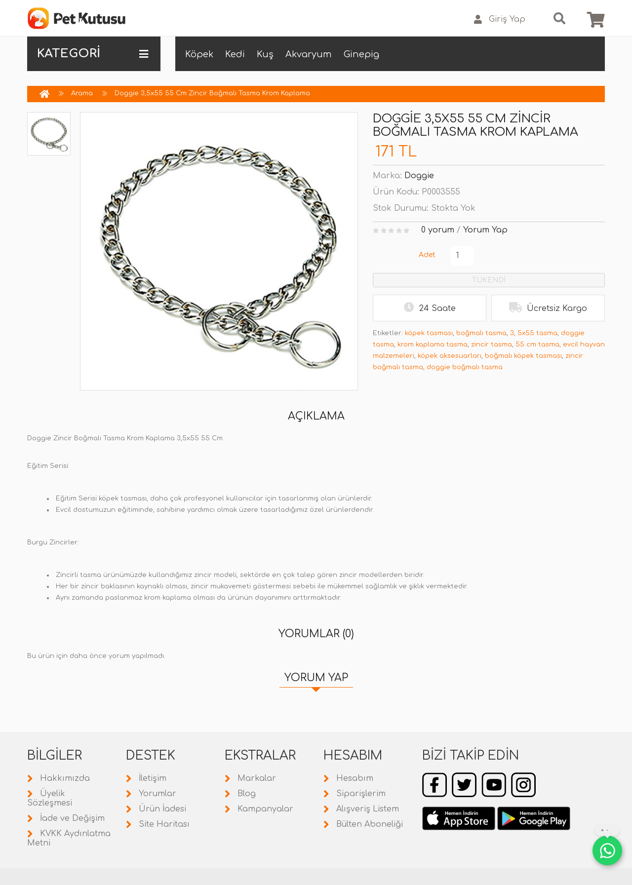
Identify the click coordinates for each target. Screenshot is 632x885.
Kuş (265, 54)
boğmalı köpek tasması (523, 355)
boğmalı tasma (481, 333)
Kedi (235, 54)
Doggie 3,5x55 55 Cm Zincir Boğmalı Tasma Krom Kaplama (212, 93)
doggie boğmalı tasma (465, 367)
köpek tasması (429, 333)
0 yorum (437, 230)
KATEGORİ (92, 54)
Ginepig (361, 54)
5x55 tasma (537, 333)
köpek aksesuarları (449, 355)
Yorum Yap (485, 230)
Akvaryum (308, 54)
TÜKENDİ (489, 280)
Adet (427, 255)
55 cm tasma (537, 344)
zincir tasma (491, 344)
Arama (82, 93)
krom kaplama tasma (432, 344)
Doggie (419, 175)
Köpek (199, 54)
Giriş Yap (499, 19)
